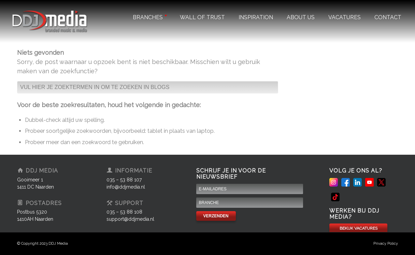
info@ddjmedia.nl (125, 187)
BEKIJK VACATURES (358, 228)
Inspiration (256, 17)
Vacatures (344, 17)
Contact (387, 17)
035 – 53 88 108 (124, 212)
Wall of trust (202, 17)
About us (301, 17)
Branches (149, 17)
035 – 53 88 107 (124, 179)
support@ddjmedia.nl (130, 219)
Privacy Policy (385, 243)
